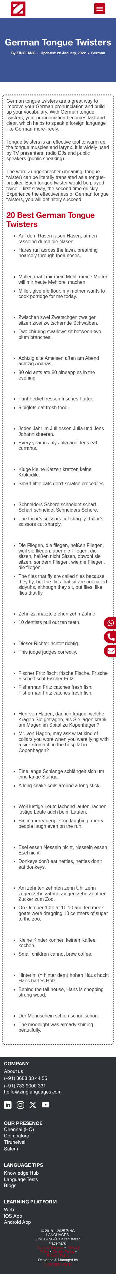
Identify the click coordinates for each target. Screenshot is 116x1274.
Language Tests (21, 1179)
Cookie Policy (63, 1252)
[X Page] (34, 1105)
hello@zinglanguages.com (32, 1092)
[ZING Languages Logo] (18, 9)
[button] (99, 8)
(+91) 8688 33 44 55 (25, 1078)
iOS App (13, 1216)
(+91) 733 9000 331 (25, 1086)
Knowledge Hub (21, 1173)
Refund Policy (58, 1256)
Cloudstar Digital (58, 1264)
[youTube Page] (46, 1105)
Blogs (10, 1185)
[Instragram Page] (21, 1105)
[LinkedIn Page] (9, 1105)
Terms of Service (49, 1248)
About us (13, 1071)
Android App (17, 1222)
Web (9, 1210)
